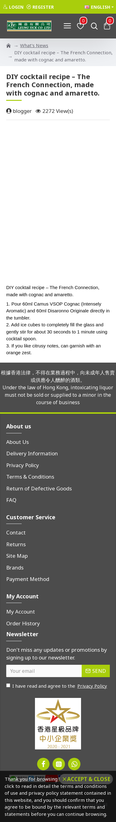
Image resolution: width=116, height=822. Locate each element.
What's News (34, 45)
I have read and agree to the (57, 686)
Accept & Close (88, 779)
